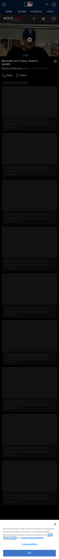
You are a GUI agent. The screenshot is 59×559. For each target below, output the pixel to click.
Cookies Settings (29, 544)
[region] (29, 539)
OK (29, 553)
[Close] (55, 524)
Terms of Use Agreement (32, 538)
